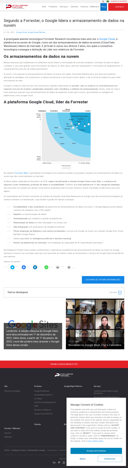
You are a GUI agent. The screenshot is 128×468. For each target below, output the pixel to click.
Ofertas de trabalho (12, 391)
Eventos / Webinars (90, 7)
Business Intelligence (42, 410)
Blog (104, 7)
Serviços (64, 7)
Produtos (53, 7)
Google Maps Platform (43, 395)
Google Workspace (41, 391)
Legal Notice (52, 450)
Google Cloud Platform (36, 32)
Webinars (8, 437)
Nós (44, 7)
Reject (83, 459)
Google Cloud (21, 32)
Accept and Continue (96, 451)
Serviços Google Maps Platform (106, 397)
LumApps (38, 399)
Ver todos (113, 292)
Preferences (109, 459)
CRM (36, 406)
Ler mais (33, 324)
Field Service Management (45, 402)
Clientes (74, 7)
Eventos (7, 433)
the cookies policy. (96, 441)
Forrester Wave (21, 173)
